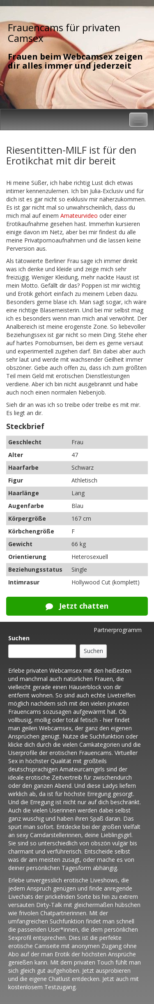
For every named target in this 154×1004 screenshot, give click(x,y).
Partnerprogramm (118, 630)
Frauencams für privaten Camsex (64, 33)
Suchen (19, 638)
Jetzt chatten (77, 606)
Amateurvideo (79, 215)
